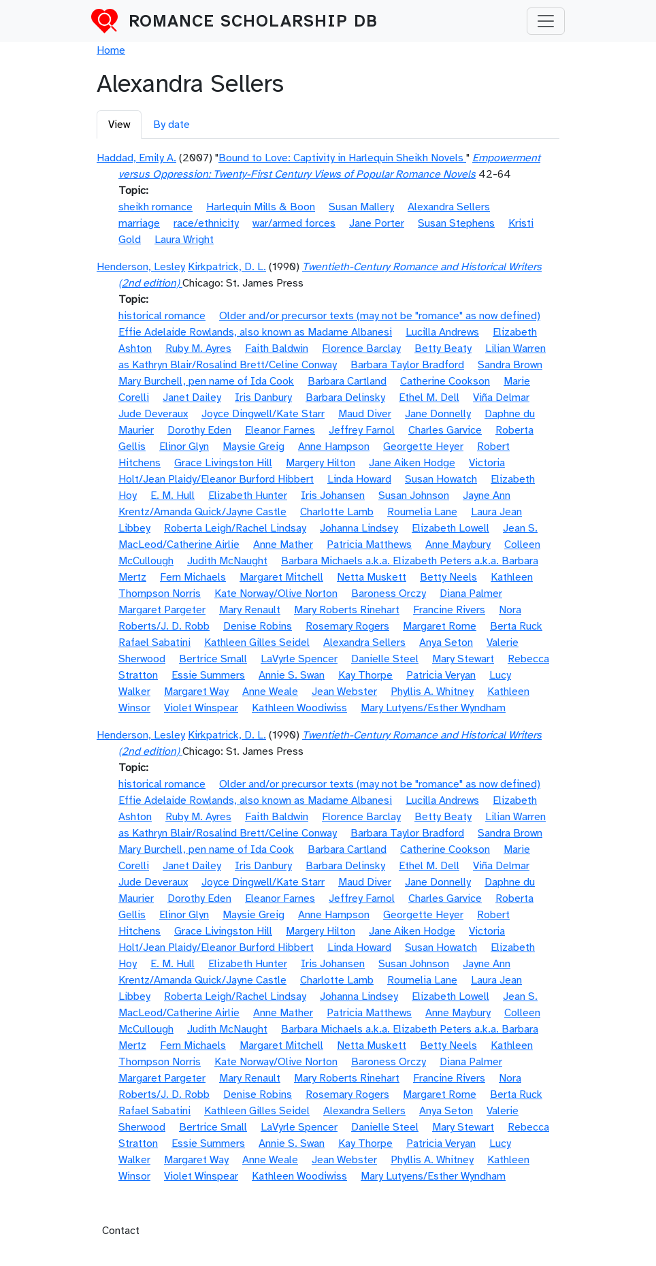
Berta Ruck (516, 626)
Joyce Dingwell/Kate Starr (263, 414)
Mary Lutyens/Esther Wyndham (433, 708)
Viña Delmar (501, 397)
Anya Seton (446, 642)
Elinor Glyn (184, 446)
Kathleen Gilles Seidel (257, 642)
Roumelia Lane (422, 512)
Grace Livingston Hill (223, 463)
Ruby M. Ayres (198, 348)
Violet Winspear (201, 708)
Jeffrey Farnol (362, 430)
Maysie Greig (253, 446)
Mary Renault (249, 610)
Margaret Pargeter (162, 610)
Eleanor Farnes (280, 430)
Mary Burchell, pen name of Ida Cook (206, 381)
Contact (121, 1230)
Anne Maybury (458, 544)
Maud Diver (364, 414)
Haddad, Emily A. (136, 158)
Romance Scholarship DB (253, 21)
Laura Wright (184, 239)
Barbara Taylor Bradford (407, 365)
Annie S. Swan (292, 675)
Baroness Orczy (388, 593)
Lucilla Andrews (442, 332)
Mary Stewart (463, 659)
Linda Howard (359, 479)
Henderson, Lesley (141, 267)
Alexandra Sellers (449, 207)
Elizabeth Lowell (450, 528)
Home (111, 50)
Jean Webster (344, 691)
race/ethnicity (206, 223)
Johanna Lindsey (359, 528)
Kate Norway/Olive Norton (276, 593)
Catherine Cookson (445, 381)
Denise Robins (257, 626)
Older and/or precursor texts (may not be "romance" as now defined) (379, 316)
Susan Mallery (361, 207)
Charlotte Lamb (337, 512)
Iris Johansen (333, 495)
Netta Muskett (371, 577)
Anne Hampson (334, 446)
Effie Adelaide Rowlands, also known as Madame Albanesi (255, 332)
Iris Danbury (263, 397)
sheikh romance (155, 207)
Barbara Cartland (347, 381)
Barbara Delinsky (345, 397)
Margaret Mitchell (281, 577)
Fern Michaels (193, 577)
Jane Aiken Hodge (412, 463)
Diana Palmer (471, 593)
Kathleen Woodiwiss (299, 708)
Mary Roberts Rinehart (346, 610)
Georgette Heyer (423, 446)
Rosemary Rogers (347, 626)
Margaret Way (196, 691)
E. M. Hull (172, 495)
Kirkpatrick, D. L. (227, 267)
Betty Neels (448, 577)
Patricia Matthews (369, 544)
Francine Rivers (449, 610)
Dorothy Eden (199, 430)
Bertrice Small (213, 659)
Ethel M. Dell (429, 397)
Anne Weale (270, 691)
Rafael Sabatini (154, 642)
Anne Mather (283, 544)
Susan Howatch (441, 479)
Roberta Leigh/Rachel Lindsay (235, 528)
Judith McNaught (227, 561)
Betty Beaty (443, 348)
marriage (139, 223)
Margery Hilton (320, 463)
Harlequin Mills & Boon (260, 207)
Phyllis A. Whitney (432, 691)
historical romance (162, 316)
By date (171, 124)
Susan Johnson (413, 495)
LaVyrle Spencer (299, 659)
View (119, 124)
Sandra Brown (510, 365)
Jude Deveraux (153, 414)
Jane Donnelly (438, 414)
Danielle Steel (385, 659)
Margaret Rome (439, 626)
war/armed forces (293, 223)
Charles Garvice (445, 430)
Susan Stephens (456, 223)
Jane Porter (376, 223)
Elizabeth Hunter (247, 495)
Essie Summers (208, 675)
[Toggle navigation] (546, 21)
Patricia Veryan (441, 675)
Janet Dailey (192, 397)
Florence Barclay (361, 348)
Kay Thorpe (365, 675)
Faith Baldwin (276, 348)
